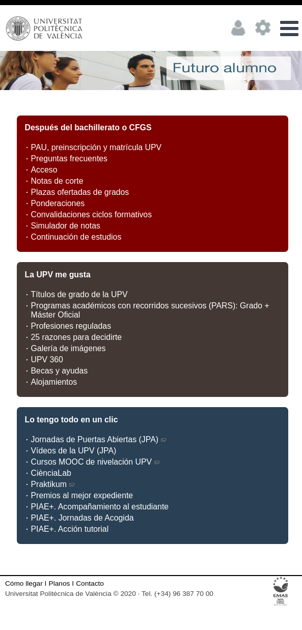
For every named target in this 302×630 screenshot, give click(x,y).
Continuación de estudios (76, 237)
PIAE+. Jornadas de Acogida (82, 517)
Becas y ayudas (59, 370)
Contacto (90, 583)
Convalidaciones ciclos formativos (91, 214)
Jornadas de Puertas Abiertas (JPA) (99, 439)
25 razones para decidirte (76, 337)
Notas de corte (57, 181)
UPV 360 (47, 359)
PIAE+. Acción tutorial (70, 529)
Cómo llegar (24, 583)
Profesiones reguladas (71, 326)
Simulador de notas (65, 225)
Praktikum (53, 484)
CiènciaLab (51, 473)
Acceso (44, 169)
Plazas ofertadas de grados (80, 192)
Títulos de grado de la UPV (79, 294)
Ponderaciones (58, 203)
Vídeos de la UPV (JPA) (74, 450)
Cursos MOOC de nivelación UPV (95, 461)
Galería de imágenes (68, 348)
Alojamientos (54, 382)
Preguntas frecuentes (69, 158)
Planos (59, 583)
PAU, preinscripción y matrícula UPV (96, 147)
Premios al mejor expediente (82, 495)
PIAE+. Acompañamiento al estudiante (100, 506)
